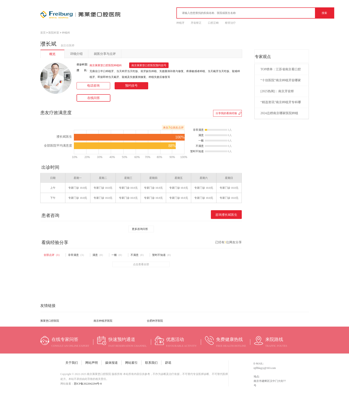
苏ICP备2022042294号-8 (88, 383)
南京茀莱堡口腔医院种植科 (106, 65)
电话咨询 (93, 85)
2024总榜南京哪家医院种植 (279, 113)
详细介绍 (76, 54)
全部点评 (52, 255)
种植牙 (180, 22)
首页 (43, 32)
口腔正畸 (213, 22)
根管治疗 (230, 22)
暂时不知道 (162, 255)
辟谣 (168, 362)
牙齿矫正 (196, 22)
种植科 (66, 32)
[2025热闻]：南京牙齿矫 (277, 91)
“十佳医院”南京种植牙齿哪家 (281, 80)
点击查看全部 (141, 264)
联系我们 (151, 362)
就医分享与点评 (105, 54)
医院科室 (53, 32)
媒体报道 (111, 362)
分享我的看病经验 (226, 113)
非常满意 (77, 255)
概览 (52, 54)
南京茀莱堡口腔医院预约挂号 (148, 65)
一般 (117, 255)
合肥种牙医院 (155, 320)
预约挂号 (131, 85)
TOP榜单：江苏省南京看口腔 (281, 69)
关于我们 (71, 362)
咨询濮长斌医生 (226, 214)
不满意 (138, 255)
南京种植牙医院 (103, 320)
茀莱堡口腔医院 (49, 320)
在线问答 (93, 98)
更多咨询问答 (140, 229)
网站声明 (91, 362)
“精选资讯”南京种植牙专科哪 (281, 102)
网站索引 (131, 362)
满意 (98, 255)
